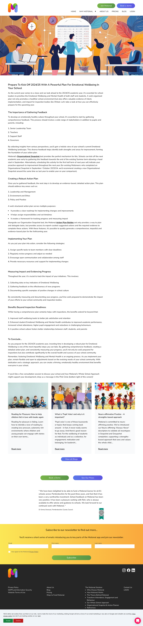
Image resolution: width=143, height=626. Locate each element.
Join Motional (106, 5)
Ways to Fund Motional (55, 595)
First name (55, 543)
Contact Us (128, 587)
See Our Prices (88, 478)
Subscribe (71, 557)
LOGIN (126, 590)
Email (10, 543)
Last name (98, 543)
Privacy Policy (33, 552)
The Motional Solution (93, 587)
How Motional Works (95, 592)
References (91, 608)
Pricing (115, 11)
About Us (104, 11)
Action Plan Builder (65, 222)
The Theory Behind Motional (98, 595)
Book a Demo (54, 478)
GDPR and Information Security (20, 590)
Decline (18, 621)
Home (73, 11)
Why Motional (87, 11)
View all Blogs (71, 459)
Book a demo (126, 5)
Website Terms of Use (16, 592)
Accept (8, 621)
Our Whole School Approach (98, 603)
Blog (124, 11)
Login (132, 11)
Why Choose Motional (95, 590)
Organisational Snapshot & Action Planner (103, 605)
